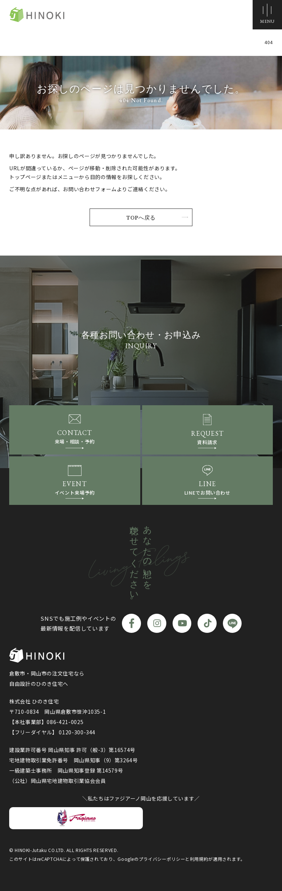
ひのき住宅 (36, 14)
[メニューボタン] (267, 14)
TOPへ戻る (141, 217)
